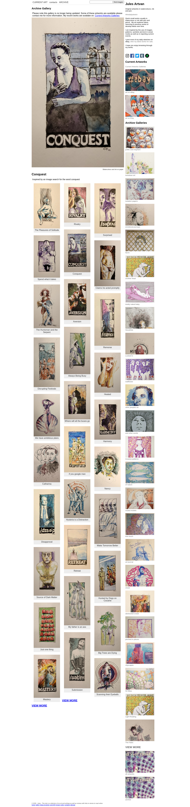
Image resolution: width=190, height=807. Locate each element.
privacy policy (60, 805)
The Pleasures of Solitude (47, 207)
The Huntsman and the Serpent (47, 308)
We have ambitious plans (47, 416)
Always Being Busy (77, 352)
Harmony (107, 420)
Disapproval (47, 516)
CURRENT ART (40, 2)
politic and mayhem (139, 149)
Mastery (47, 678)
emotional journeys (139, 226)
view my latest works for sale (141, 42)
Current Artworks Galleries (107, 15)
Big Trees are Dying (107, 630)
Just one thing (47, 627)
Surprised (107, 209)
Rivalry (77, 204)
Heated (107, 374)
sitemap (72, 805)
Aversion (77, 301)
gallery (38, 805)
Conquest (77, 252)
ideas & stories (44, 805)
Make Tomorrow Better (107, 520)
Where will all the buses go (77, 401)
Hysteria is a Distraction (77, 500)
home (33, 805)
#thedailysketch (131, 15)
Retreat (77, 548)
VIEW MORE (69, 700)
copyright (52, 805)
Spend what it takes (47, 257)
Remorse (107, 320)
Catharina (47, 464)
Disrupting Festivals (47, 363)
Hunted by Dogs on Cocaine (107, 576)
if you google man (77, 450)
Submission (77, 661)
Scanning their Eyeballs (107, 677)
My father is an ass (77, 602)
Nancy (107, 468)
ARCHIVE (63, 2)
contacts (53, 2)
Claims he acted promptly (107, 264)
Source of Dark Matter (47, 572)
